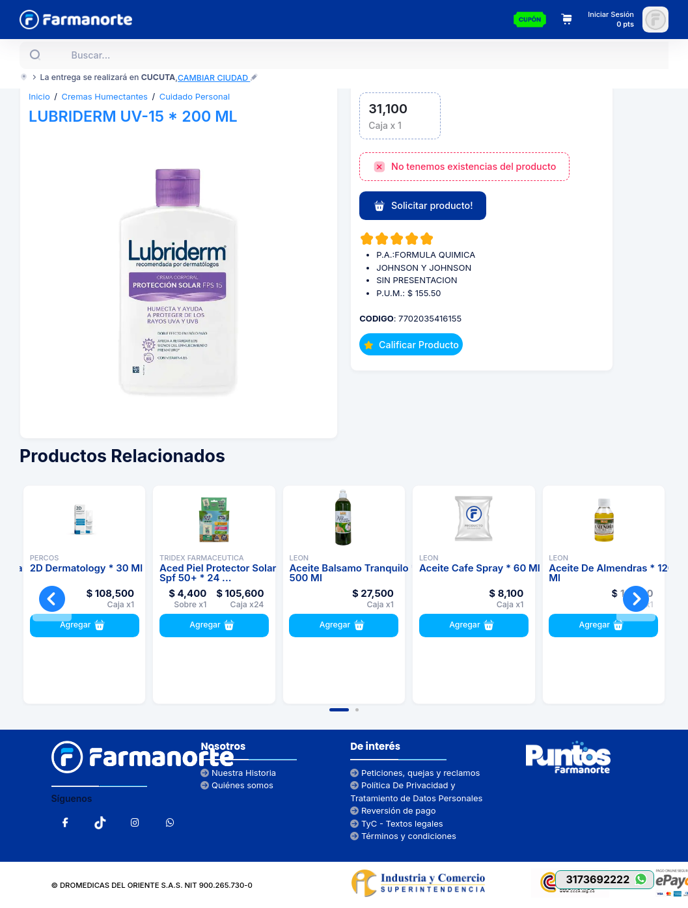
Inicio (39, 96)
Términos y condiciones (403, 836)
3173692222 (609, 879)
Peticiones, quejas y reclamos (415, 772)
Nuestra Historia (238, 772)
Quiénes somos (236, 785)
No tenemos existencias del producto (465, 167)
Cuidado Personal (194, 96)
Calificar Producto (411, 344)
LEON (299, 557)
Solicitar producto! (423, 206)
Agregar (84, 625)
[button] (339, 709)
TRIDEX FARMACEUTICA (201, 557)
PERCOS (44, 557)
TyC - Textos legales (396, 823)
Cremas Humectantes (104, 96)
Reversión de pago (392, 810)
